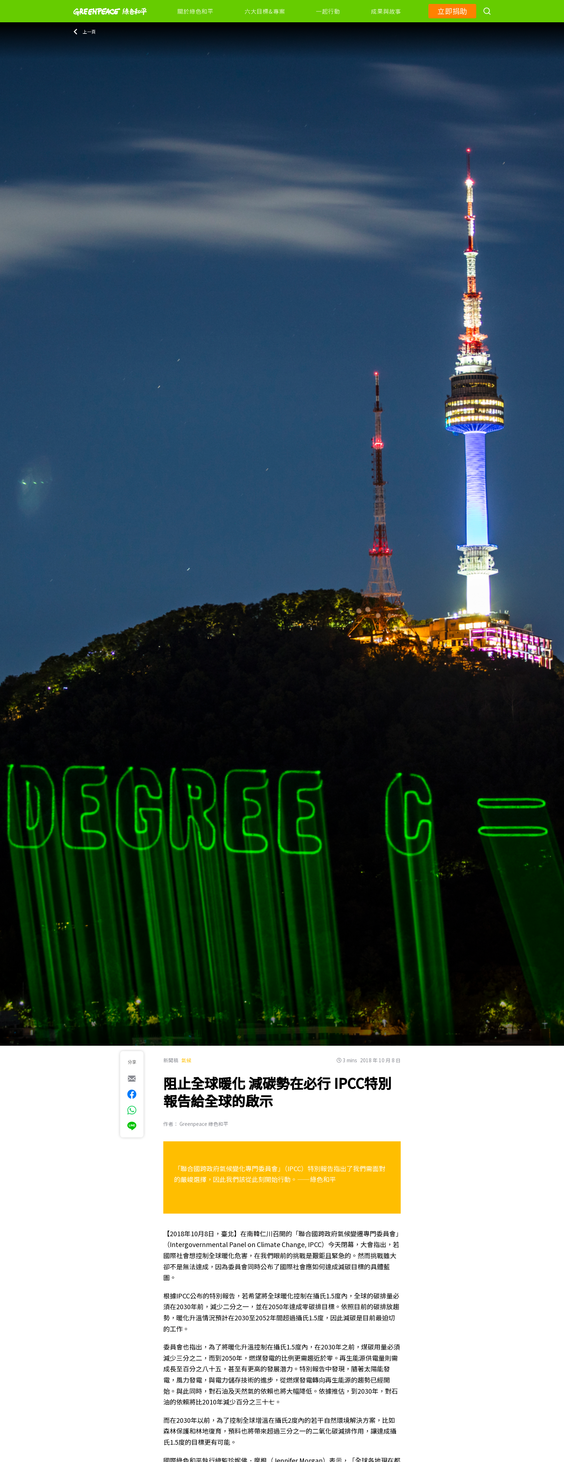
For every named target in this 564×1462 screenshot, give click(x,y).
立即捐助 (452, 11)
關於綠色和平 (195, 11)
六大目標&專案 (265, 11)
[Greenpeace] (110, 20)
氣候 (186, 1060)
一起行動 (328, 11)
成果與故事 (386, 11)
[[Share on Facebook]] (131, 1094)
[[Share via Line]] (131, 1125)
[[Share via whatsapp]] (131, 1110)
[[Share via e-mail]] (131, 1078)
